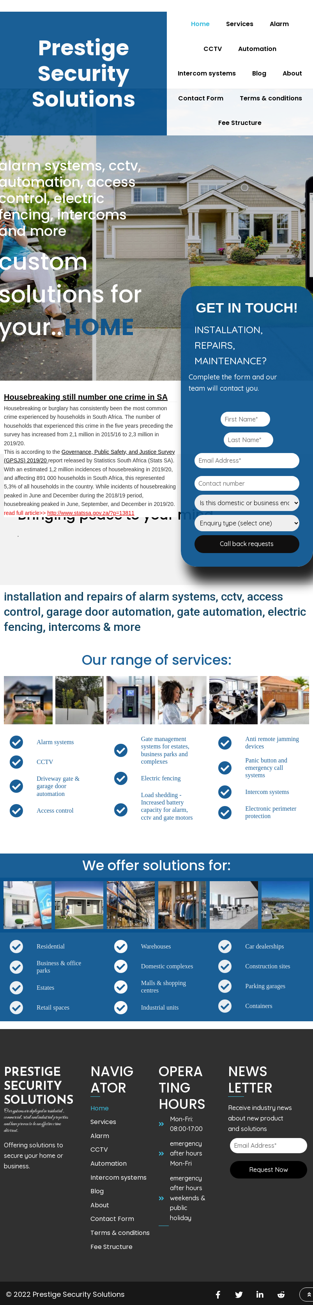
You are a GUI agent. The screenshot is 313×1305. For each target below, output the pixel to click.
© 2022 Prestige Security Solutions (65, 1294)
